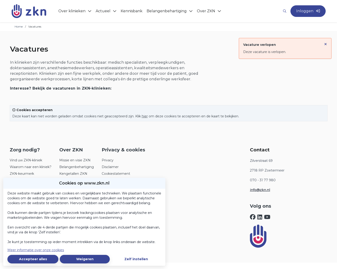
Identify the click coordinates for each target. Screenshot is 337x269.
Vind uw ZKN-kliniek (26, 160)
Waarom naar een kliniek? (30, 167)
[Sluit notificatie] (325, 42)
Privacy (107, 160)
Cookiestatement (116, 174)
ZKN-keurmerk (22, 174)
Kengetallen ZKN (73, 174)
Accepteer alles (33, 259)
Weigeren (85, 259)
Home (19, 26)
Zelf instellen (136, 259)
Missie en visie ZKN (75, 160)
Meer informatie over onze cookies (35, 250)
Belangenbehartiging (76, 167)
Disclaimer (110, 167)
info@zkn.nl (260, 190)
